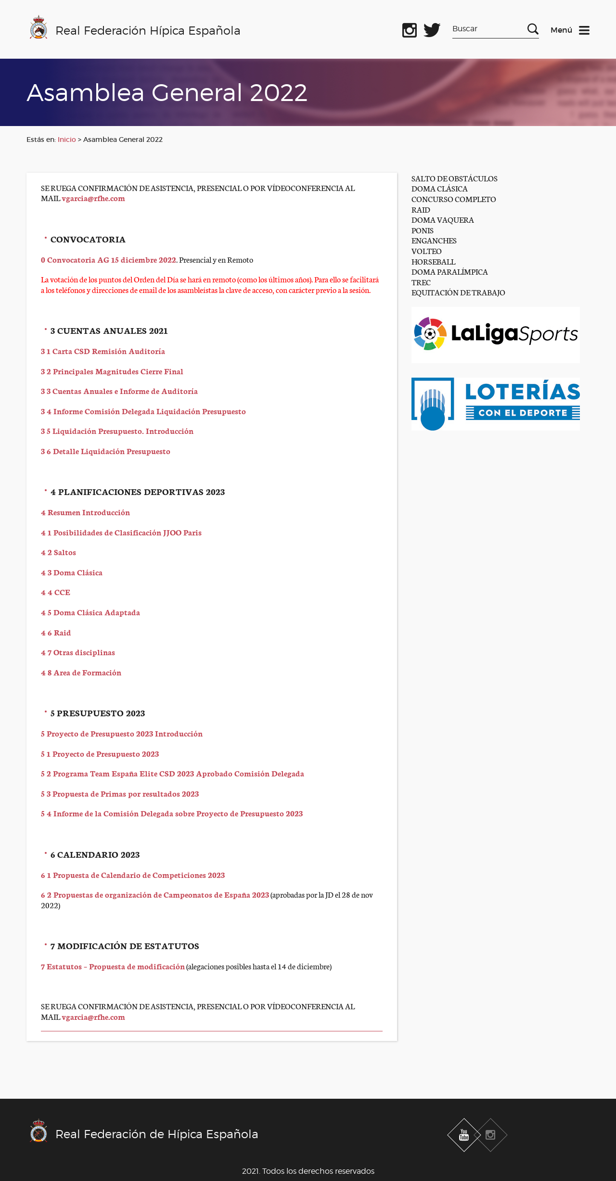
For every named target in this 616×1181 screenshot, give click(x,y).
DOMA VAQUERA (442, 219)
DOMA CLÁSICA (439, 187)
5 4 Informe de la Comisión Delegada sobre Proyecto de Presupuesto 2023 (172, 812)
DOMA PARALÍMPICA (449, 271)
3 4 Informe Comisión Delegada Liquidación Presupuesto (143, 410)
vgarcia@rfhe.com (93, 197)
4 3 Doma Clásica (72, 571)
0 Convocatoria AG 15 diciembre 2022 (108, 259)
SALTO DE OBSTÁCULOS (454, 177)
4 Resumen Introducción (85, 511)
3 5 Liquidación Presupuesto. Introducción (117, 430)
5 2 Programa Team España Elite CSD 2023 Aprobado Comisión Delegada (172, 772)
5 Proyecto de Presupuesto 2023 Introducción (122, 732)
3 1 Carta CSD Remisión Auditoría (103, 350)
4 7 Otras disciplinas (78, 651)
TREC (421, 281)
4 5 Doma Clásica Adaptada (90, 611)
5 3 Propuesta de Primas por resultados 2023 (120, 793)
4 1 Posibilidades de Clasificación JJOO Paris (121, 531)
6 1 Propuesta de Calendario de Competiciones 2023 (133, 874)
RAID (420, 209)
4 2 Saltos (58, 551)
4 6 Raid (56, 631)
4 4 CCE (55, 591)
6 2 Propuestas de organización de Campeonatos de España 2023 (155, 894)
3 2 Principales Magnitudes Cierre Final (112, 370)
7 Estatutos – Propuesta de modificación (113, 965)
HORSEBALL (433, 261)
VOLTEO (426, 250)
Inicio (67, 139)
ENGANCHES (434, 239)
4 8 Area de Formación (81, 671)
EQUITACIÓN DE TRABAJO (458, 291)
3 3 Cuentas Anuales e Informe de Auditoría (119, 390)
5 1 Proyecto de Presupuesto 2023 (100, 753)
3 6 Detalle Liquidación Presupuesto (106, 450)
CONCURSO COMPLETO (453, 198)
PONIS (422, 229)
